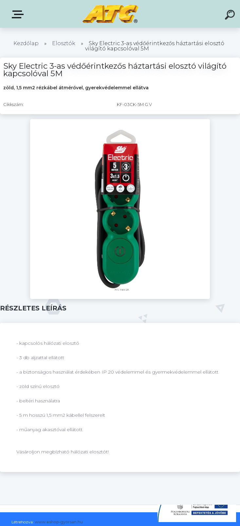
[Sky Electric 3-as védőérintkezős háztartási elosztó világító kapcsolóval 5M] (120, 121)
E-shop (19, 14)
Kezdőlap (26, 43)
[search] (231, 15)
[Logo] (110, 13)
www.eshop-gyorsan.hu (59, 521)
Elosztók (63, 43)
